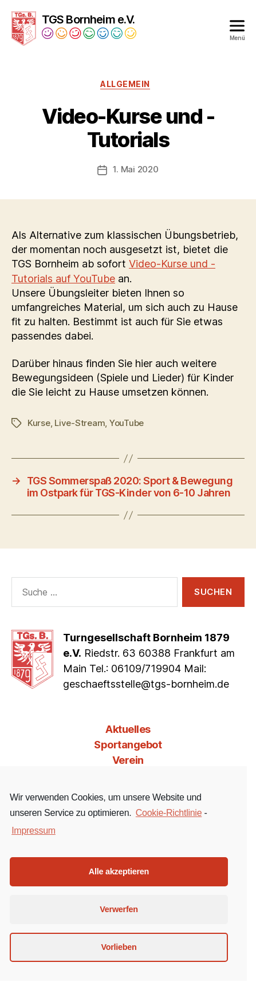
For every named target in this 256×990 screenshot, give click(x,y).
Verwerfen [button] (118, 909)
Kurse (38, 422)
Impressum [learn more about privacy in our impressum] (33, 830)
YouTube (126, 422)
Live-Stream (79, 422)
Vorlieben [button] (118, 947)
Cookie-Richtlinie (169, 813)
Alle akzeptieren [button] (119, 871)
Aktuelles (128, 729)
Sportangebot (128, 745)
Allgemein (125, 84)
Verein (128, 760)
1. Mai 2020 (135, 169)
